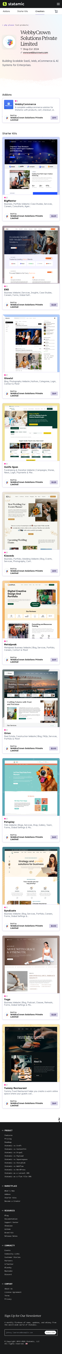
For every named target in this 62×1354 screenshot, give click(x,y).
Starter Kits (22, 11)
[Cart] (57, 11)
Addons (6, 11)
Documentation (11, 1219)
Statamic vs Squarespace (16, 1159)
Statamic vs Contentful (15, 1149)
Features (9, 1135)
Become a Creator (12, 1201)
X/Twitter (9, 1264)
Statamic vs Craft (13, 1145)
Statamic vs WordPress (15, 1170)
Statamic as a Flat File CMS (18, 1176)
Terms (7, 1295)
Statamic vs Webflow (14, 1166)
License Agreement (13, 1292)
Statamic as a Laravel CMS (17, 1173)
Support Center (11, 1222)
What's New (10, 1191)
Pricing (8, 1139)
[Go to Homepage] (13, 4)
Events (8, 1250)
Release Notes (11, 1236)
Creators (39, 11)
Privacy (8, 1299)
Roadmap (8, 1142)
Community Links (12, 1254)
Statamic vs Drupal (13, 1152)
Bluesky (8, 1267)
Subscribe (50, 1332)
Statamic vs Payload (14, 1156)
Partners (9, 1261)
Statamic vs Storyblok (15, 1163)
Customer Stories (12, 1257)
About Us (9, 1289)
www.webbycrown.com (35, 52)
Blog (7, 1215)
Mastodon (9, 1271)
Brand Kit (9, 1232)
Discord (8, 1274)
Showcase (9, 1226)
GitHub (8, 1229)
